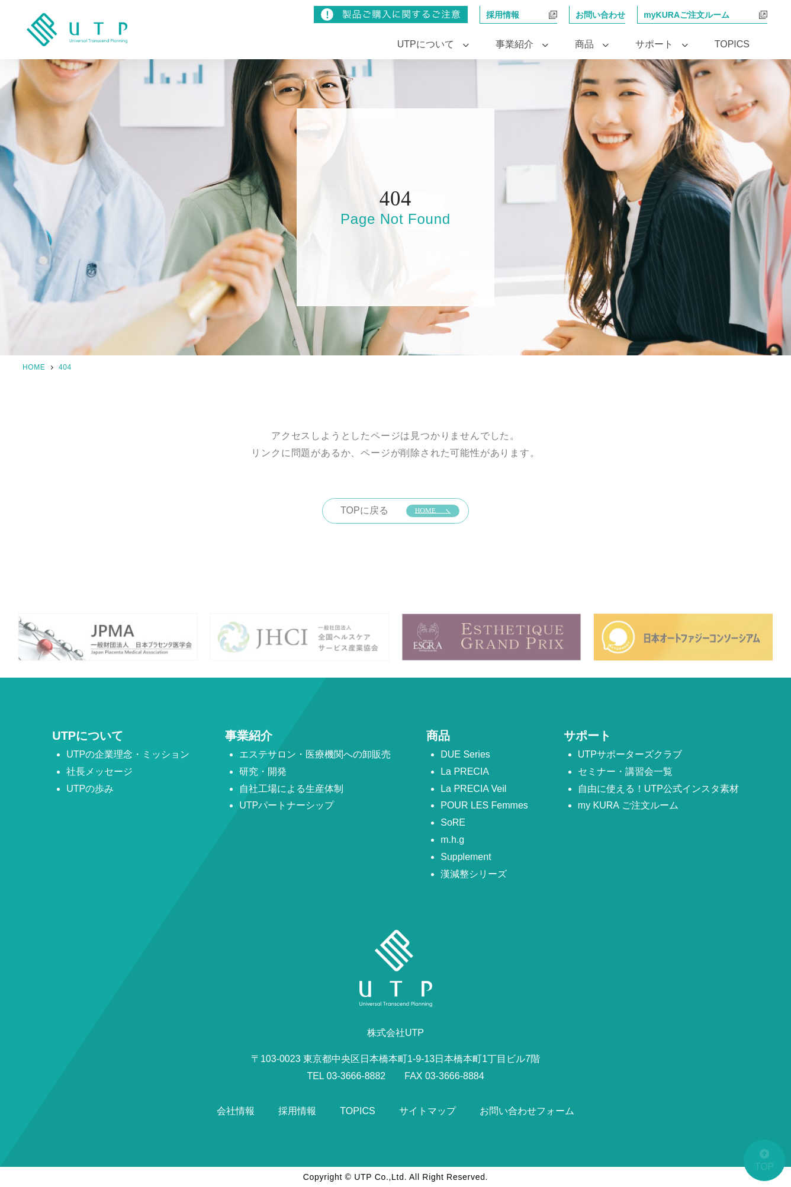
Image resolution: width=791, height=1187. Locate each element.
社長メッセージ (99, 771)
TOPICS (732, 44)
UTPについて (87, 735)
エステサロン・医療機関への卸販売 (315, 754)
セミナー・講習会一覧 (625, 771)
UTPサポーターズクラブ (630, 754)
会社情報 (236, 1111)
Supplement (465, 857)
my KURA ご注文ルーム (628, 805)
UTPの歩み (90, 789)
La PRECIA (464, 771)
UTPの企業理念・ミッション (127, 754)
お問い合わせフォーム (527, 1111)
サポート (587, 735)
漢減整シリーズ (473, 874)
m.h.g (452, 840)
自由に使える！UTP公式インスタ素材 (658, 789)
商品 (438, 735)
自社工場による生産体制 (291, 789)
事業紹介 (248, 735)
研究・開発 (263, 771)
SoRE (452, 822)
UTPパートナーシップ (286, 805)
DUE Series (465, 754)
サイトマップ (427, 1111)
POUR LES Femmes (484, 805)
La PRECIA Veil (473, 789)
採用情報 (297, 1111)
